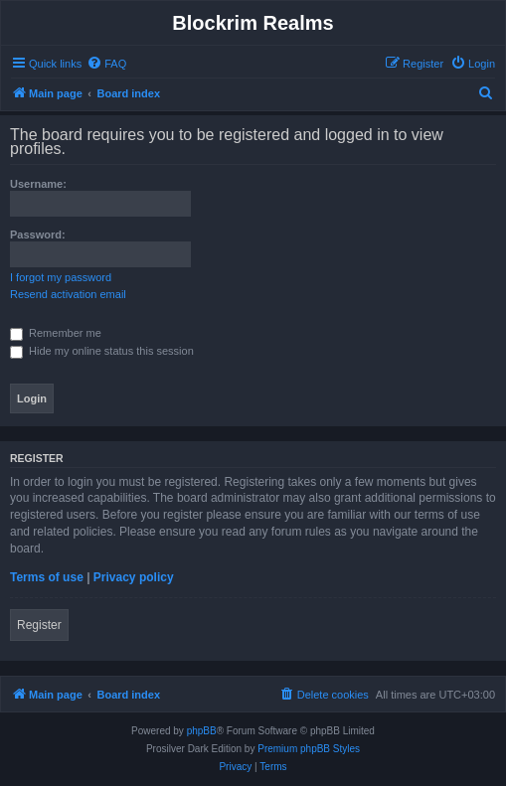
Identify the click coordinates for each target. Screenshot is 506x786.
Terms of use (47, 577)
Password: (38, 234)
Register (39, 625)
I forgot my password (60, 277)
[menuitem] (106, 64)
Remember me (55, 333)
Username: (38, 184)
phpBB (202, 730)
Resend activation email (68, 294)
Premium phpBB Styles (308, 748)
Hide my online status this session (102, 351)
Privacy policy (133, 577)
